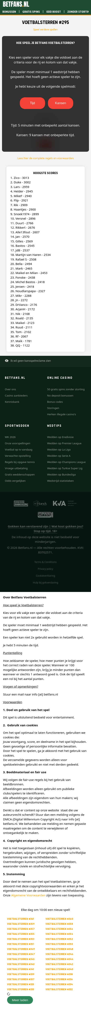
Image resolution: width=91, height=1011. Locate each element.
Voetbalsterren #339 (20, 974)
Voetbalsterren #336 (59, 979)
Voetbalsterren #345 (21, 959)
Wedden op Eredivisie (60, 437)
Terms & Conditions (45, 562)
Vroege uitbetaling (16, 468)
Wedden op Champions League (66, 462)
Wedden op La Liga (59, 449)
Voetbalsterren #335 (20, 984)
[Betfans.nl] (16, 4)
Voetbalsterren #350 (59, 944)
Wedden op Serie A (58, 456)
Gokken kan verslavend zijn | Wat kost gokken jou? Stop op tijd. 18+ (45, 528)
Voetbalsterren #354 (59, 934)
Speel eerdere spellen (45, 29)
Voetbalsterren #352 (59, 939)
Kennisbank (12, 402)
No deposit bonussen (60, 395)
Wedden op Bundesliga (61, 474)
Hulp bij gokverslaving (45, 582)
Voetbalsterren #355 (20, 934)
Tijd (32, 103)
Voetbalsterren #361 (20, 919)
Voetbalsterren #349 (21, 949)
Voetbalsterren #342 (59, 964)
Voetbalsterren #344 (59, 959)
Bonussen (9, 11)
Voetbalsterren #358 (59, 924)
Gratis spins (31, 11)
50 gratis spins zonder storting (66, 389)
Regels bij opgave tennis (20, 462)
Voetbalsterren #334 (59, 984)
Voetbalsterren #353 (20, 939)
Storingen (53, 408)
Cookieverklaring (45, 575)
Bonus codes (55, 402)
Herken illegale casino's (61, 414)
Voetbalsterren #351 (20, 944)
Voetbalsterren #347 (21, 954)
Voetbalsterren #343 (20, 964)
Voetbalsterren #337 (20, 979)
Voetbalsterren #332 (59, 989)
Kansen (60, 103)
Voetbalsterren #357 (21, 929)
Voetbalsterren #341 (20, 969)
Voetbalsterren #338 (59, 974)
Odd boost (53, 11)
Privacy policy (45, 569)
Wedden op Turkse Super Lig (64, 468)
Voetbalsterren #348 (59, 949)
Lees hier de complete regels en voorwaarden (45, 158)
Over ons (10, 389)
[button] (20, 1000)
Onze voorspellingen (17, 443)
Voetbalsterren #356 (59, 929)
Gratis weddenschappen (20, 474)
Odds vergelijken (15, 481)
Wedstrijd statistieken (60, 481)
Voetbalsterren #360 (59, 919)
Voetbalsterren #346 (59, 954)
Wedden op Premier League (64, 443)
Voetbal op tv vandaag (18, 449)
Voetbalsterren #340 (59, 969)
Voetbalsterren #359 (21, 924)
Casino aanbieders (16, 395)
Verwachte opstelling (18, 456)
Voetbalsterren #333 (20, 989)
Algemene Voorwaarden (28, 895)
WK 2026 (10, 437)
